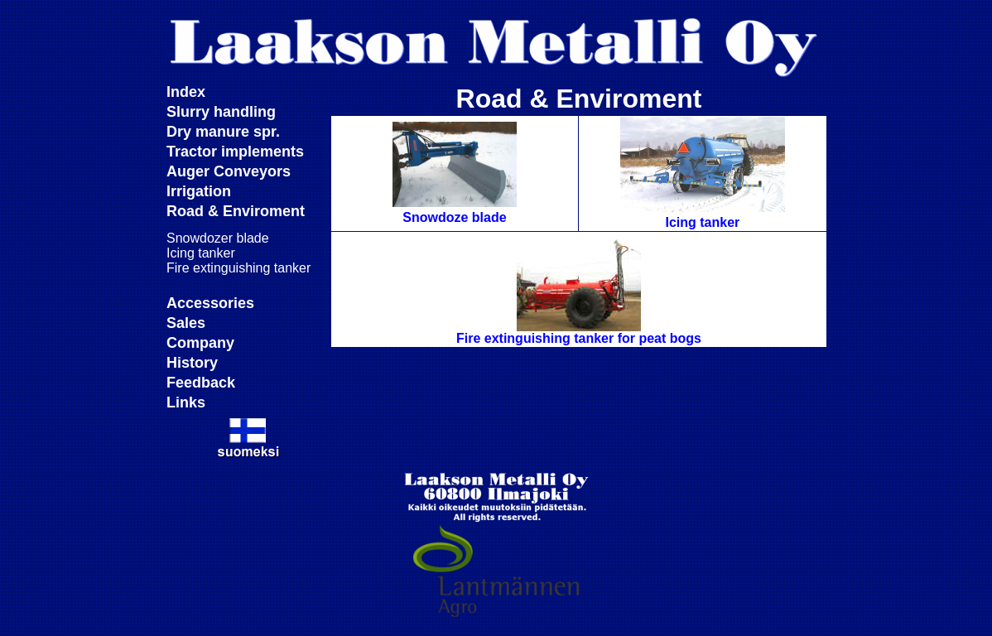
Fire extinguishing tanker (238, 268)
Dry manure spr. (223, 131)
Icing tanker (200, 253)
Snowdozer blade (217, 238)
